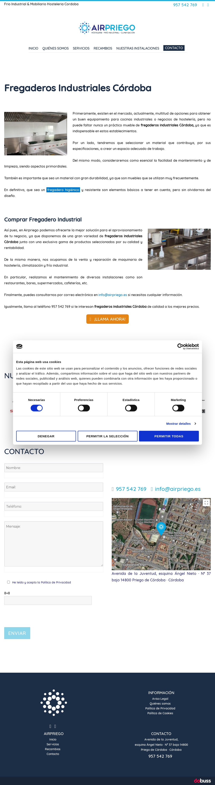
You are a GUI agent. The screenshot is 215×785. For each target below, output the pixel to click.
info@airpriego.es (112, 295)
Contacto (174, 48)
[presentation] (36, 613)
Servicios (81, 48)
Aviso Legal (160, 699)
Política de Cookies (160, 713)
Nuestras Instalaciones (137, 48)
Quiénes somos (55, 48)
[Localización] (161, 534)
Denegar (46, 436)
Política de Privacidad (55, 582)
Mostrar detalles (178, 423)
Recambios (103, 48)
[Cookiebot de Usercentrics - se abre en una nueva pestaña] (180, 346)
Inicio (33, 48)
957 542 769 (185, 4)
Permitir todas (169, 436)
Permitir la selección (107, 436)
